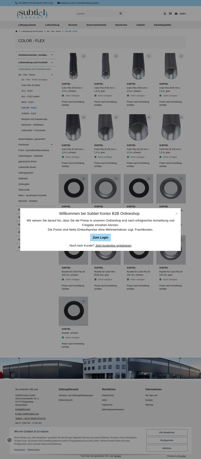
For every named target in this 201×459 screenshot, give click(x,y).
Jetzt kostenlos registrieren (113, 245)
